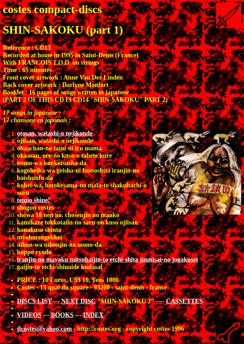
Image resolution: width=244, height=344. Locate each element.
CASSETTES (184, 301)
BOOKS (62, 315)
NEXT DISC (78, 301)
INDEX (93, 315)
